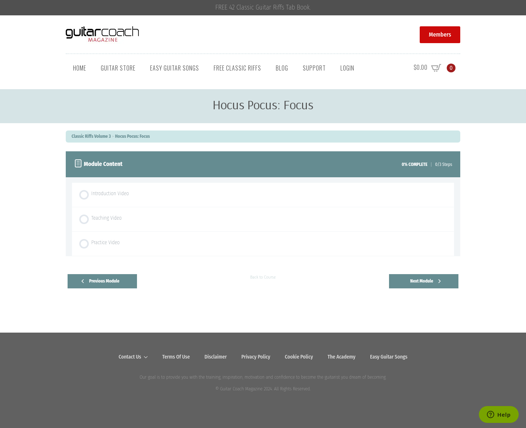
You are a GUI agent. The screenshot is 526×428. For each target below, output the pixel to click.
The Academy (341, 357)
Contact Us (130, 357)
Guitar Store (118, 68)
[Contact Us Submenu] (148, 357)
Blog (282, 68)
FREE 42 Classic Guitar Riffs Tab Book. (263, 7)
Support (314, 68)
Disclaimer (216, 357)
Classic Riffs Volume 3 (91, 136)
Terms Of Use (176, 357)
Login (347, 68)
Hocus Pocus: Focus (132, 136)
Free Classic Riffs (237, 68)
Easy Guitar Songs (174, 68)
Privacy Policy (255, 357)
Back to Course (263, 277)
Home (79, 68)
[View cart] (434, 68)
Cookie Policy (299, 357)
